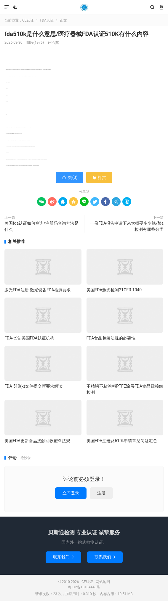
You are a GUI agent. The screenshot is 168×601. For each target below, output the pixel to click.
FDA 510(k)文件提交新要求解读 (33, 386)
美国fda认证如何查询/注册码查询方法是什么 (41, 226)
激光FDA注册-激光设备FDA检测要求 (37, 290)
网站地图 (103, 582)
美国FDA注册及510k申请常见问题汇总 (122, 440)
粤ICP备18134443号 (84, 587)
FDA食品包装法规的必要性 (111, 338)
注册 (101, 493)
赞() (70, 177)
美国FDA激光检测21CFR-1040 (114, 290)
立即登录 (71, 493)
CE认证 (84, 7)
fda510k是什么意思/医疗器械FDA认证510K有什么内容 (76, 33)
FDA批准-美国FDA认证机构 (29, 338)
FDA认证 (47, 20)
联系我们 (63, 557)
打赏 (99, 177)
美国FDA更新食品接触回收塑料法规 (37, 440)
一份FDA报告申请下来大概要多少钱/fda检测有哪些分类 (127, 226)
